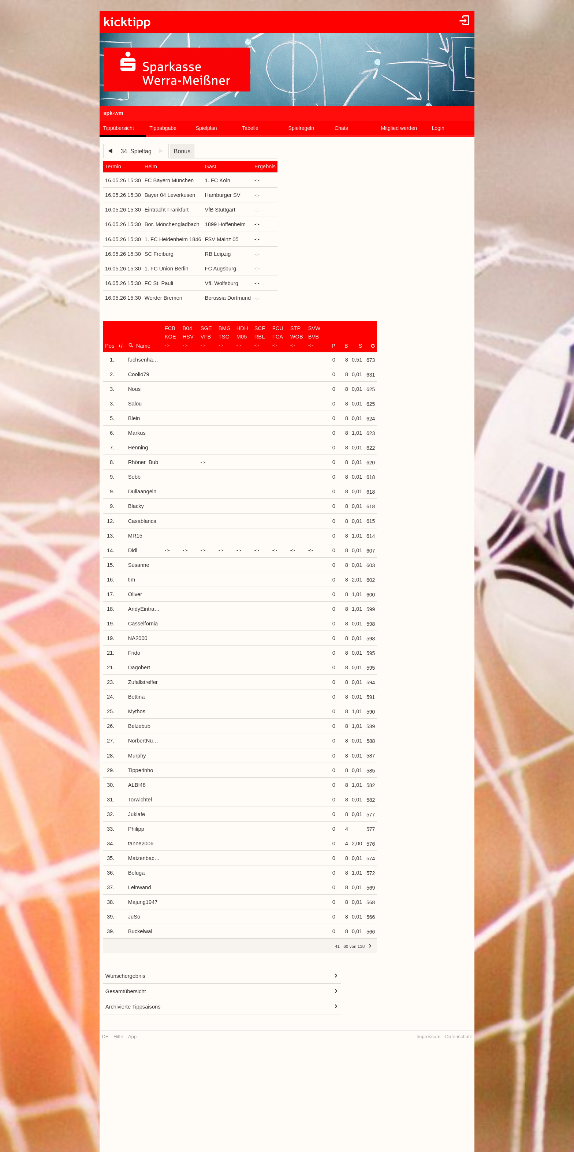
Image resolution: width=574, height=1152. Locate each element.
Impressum (428, 1036)
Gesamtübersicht (125, 991)
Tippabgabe (162, 128)
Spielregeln (301, 128)
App (132, 1036)
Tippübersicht (118, 128)
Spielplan (206, 128)
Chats (341, 128)
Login (438, 128)
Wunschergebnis (125, 976)
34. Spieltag (136, 151)
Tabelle (250, 128)
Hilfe (118, 1036)
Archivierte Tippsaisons (133, 1007)
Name (139, 346)
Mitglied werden (399, 128)
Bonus (182, 151)
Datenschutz (458, 1036)
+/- (121, 346)
